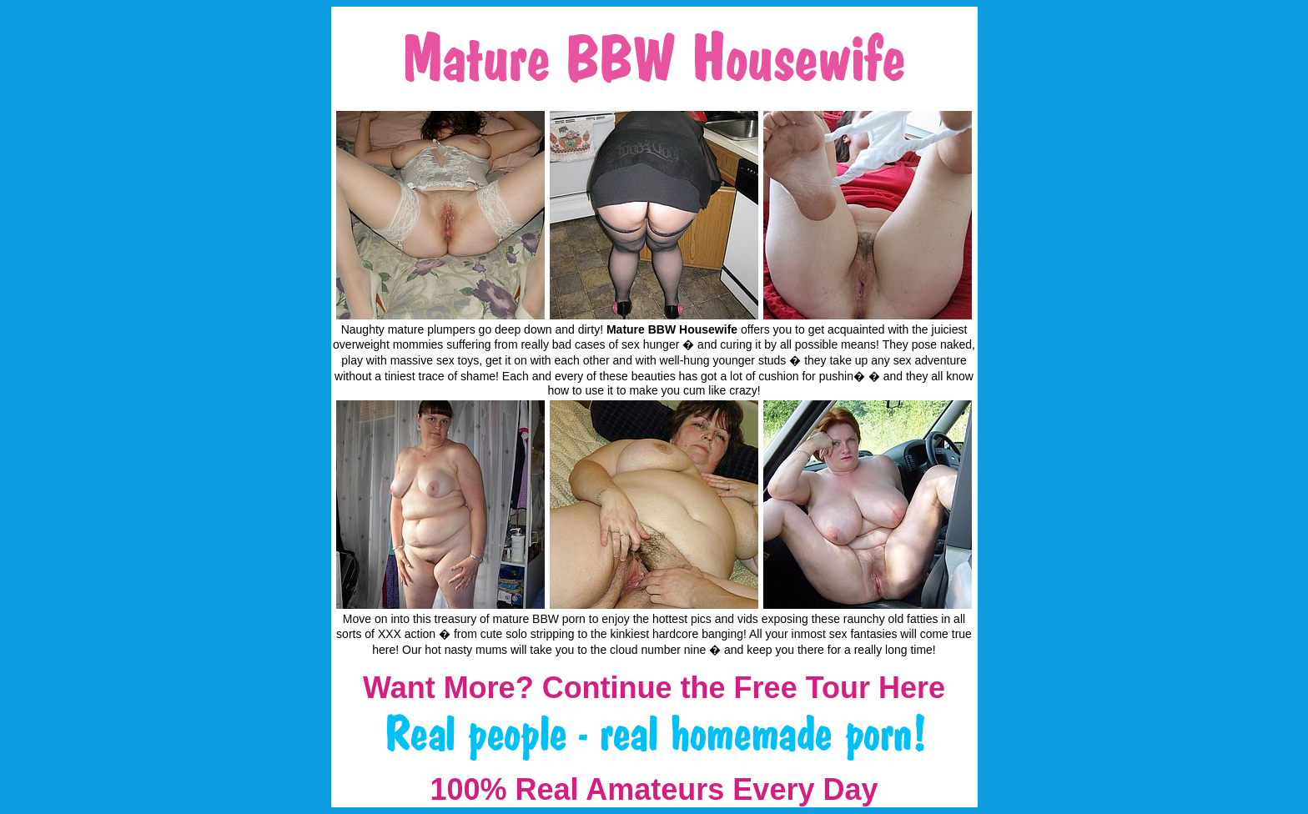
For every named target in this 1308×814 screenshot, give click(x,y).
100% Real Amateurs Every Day (654, 789)
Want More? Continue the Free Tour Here (654, 688)
